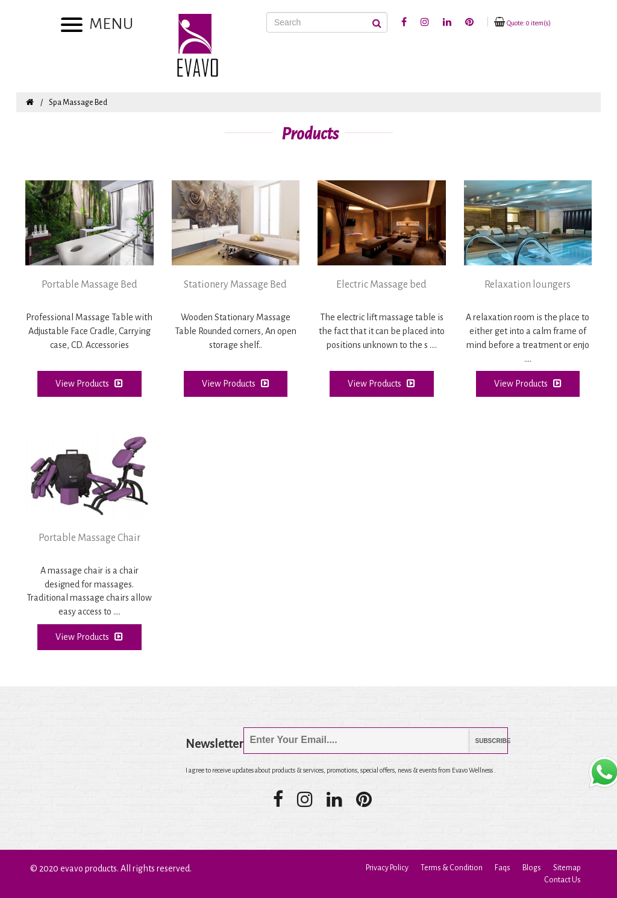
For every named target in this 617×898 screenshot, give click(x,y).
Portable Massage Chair (89, 538)
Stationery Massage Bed (235, 284)
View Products (89, 383)
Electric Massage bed (381, 284)
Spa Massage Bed (78, 102)
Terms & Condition (452, 868)
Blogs (531, 868)
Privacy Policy (387, 868)
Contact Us (562, 880)
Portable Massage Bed (89, 284)
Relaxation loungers (527, 284)
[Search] (326, 22)
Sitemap (567, 868)
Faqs (502, 868)
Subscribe (484, 741)
